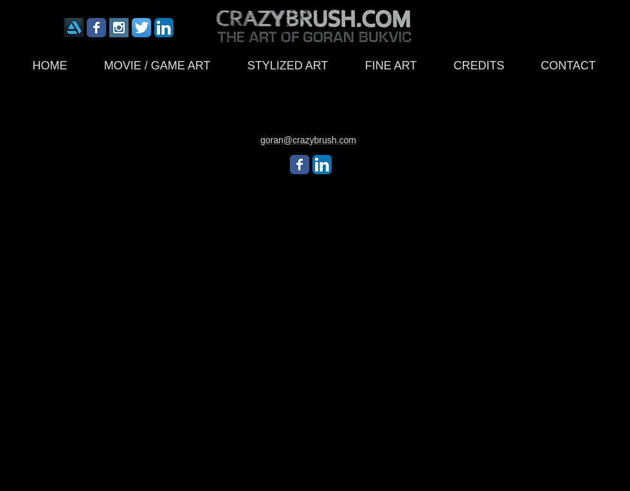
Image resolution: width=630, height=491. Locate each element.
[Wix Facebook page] (96, 27)
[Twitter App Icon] (141, 27)
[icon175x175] (74, 27)
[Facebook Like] (478, 30)
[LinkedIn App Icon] (164, 27)
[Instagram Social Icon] (119, 27)
